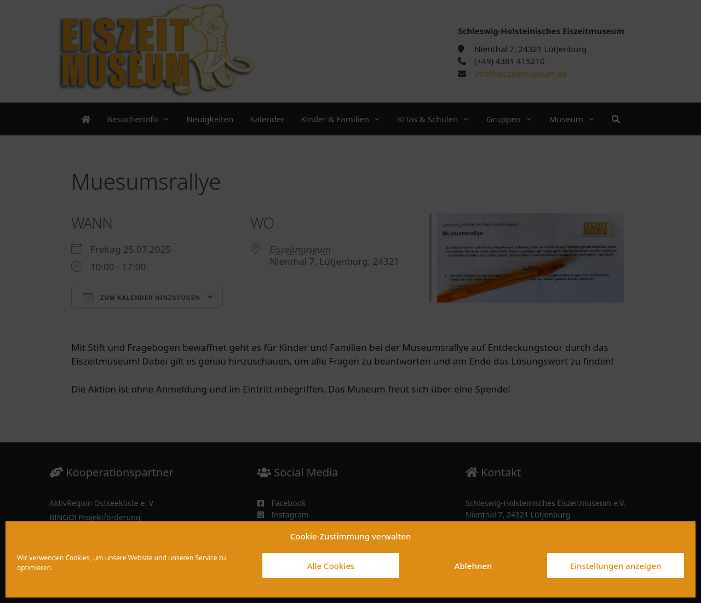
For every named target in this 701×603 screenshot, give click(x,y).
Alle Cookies (331, 565)
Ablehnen (473, 565)
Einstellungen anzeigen (616, 565)
